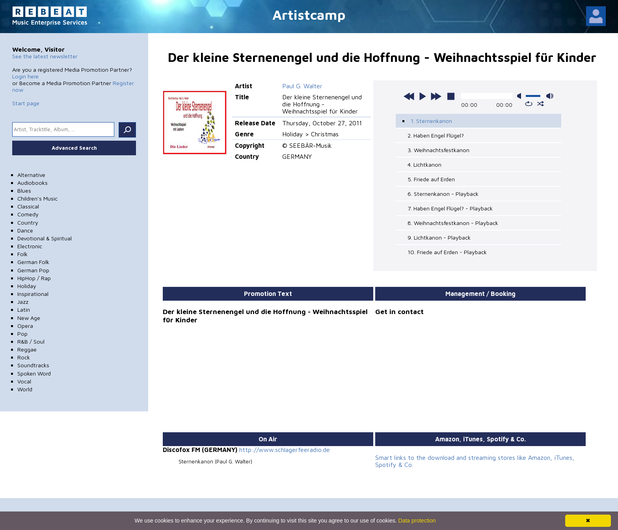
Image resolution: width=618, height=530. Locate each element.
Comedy (28, 214)
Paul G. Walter (302, 85)
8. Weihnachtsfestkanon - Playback (453, 222)
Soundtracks (33, 365)
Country (27, 222)
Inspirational (32, 293)
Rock (23, 357)
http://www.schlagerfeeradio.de (284, 449)
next (435, 96)
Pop (22, 333)
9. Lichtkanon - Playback (439, 237)
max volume (549, 96)
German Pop (33, 270)
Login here (25, 76)
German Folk (33, 261)
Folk (22, 254)
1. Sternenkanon (431, 120)
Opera (25, 325)
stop (450, 96)
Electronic (29, 246)
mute (520, 96)
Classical (28, 206)
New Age (28, 317)
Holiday (26, 286)
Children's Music (37, 198)
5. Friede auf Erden (431, 179)
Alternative (31, 174)
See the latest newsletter (45, 56)
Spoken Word (34, 373)
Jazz (22, 301)
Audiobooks (32, 182)
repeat (529, 103)
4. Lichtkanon (424, 164)
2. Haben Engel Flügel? (436, 135)
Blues (24, 190)
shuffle (540, 103)
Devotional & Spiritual (44, 238)
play (422, 96)
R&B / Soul (31, 341)
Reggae (27, 349)
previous (409, 96)
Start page (25, 103)
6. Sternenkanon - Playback (443, 193)
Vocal (24, 381)
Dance (25, 230)
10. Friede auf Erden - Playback (447, 252)
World (24, 389)
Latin (23, 309)
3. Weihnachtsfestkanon (438, 150)
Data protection (417, 520)
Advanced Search (74, 148)
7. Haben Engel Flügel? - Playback (450, 208)
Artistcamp (309, 14)
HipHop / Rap (34, 278)
